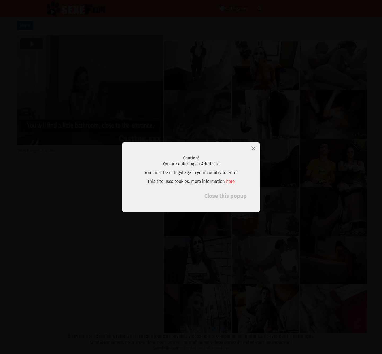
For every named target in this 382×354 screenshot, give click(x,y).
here (230, 181)
